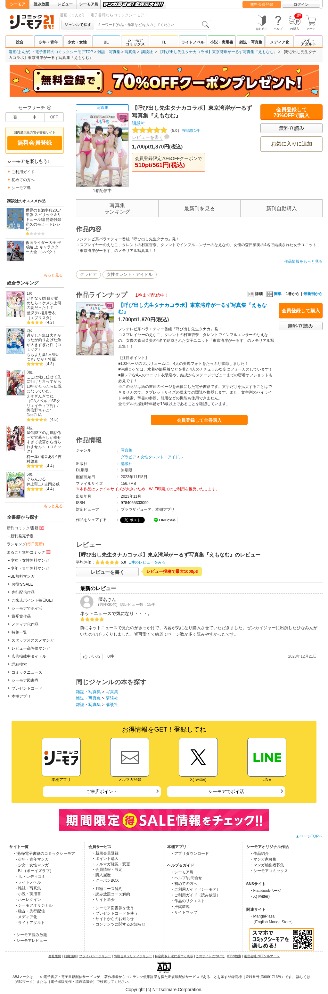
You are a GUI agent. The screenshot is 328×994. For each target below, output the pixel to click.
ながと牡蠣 (46, 359)
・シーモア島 (181, 872)
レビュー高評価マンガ (31, 648)
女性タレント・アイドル (129, 274)
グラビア (88, 274)
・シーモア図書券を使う (113, 908)
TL (164, 42)
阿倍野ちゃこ (38, 410)
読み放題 (41, 4)
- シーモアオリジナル (34, 905)
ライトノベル (192, 42)
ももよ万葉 (36, 354)
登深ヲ (32, 313)
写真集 (130, 52)
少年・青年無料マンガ (30, 568)
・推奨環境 (180, 906)
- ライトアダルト (30, 922)
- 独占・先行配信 (30, 911)
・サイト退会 (103, 899)
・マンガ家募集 (263, 859)
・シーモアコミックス (269, 871)
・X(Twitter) (260, 896)
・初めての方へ (183, 883)
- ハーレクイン (28, 899)
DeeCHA (34, 415)
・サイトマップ (183, 912)
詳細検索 (19, 664)
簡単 (274, 294)
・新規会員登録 (105, 853)
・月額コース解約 (107, 888)
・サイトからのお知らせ (113, 919)
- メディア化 (26, 917)
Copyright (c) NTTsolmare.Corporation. (164, 989)
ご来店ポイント (102, 791)
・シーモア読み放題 (29, 935)
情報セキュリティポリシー (133, 956)
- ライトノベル (28, 882)
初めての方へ (23, 180)
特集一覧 (19, 632)
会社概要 (54, 956)
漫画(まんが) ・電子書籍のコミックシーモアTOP (51, 52)
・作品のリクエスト (187, 901)
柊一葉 (32, 456)
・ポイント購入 (105, 858)
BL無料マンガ (23, 576)
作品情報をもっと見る (303, 261)
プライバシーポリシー (95, 956)
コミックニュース (27, 672)
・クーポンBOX (105, 880)
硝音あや (48, 456)
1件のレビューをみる (147, 562)
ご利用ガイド (23, 172)
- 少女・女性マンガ (32, 865)
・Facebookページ (266, 890)
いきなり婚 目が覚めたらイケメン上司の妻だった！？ (44, 303)
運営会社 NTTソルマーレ (262, 956)
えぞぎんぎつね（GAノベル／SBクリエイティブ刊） (43, 401)
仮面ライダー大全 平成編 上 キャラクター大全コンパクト (43, 247)
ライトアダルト (308, 42)
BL (106, 42)
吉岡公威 (52, 484)
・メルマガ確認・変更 (111, 864)
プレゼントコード (27, 688)
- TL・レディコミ (30, 876)
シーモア (17, 4)
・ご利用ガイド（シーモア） (195, 889)
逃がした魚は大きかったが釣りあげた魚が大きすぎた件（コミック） (44, 342)
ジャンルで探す (77, 24)
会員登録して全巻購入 (199, 420)
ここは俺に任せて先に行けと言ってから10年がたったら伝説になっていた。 (44, 384)
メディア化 (279, 42)
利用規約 (70, 956)
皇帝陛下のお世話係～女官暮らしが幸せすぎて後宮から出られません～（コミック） (44, 442)
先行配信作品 (23, 592)
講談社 (147, 52)
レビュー (65, 4)
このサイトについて (210, 956)
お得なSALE (22, 584)
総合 (19, 42)
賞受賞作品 (21, 616)
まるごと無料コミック (29, 552)
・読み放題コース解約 (111, 894)
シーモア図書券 (25, 680)
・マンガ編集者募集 (267, 865)
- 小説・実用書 (28, 894)
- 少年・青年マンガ (32, 859)
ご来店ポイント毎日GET (33, 600)
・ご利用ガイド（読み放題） (195, 895)
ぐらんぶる (36, 479)
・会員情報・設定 (107, 869)
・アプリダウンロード (189, 853)
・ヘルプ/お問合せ (186, 878)
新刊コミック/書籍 (26, 527)
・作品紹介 (259, 853)
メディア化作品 (25, 624)
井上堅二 (34, 484)
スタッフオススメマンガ (33, 640)
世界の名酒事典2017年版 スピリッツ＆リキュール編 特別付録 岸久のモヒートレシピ (43, 219)
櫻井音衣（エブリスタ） (41, 315)
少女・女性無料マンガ (30, 560)
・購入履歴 (101, 875)
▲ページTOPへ (309, 836)
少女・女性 (77, 42)
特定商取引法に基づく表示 (174, 956)
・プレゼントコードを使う (115, 913)
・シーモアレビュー (29, 940)
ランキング (25, 544)
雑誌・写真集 (250, 42)
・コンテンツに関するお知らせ (118, 924)
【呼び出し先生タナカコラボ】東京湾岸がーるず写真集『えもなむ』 (217, 52)
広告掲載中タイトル (29, 656)
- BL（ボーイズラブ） (34, 871)
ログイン (301, 4)
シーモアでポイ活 (27, 608)
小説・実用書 (221, 42)
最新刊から (313, 294)
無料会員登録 (261, 4)
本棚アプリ (21, 696)
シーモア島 (88, 4)
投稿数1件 (166, 130)
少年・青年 (48, 42)
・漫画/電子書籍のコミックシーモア (43, 853)
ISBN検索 (234, 956)
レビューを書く (147, 137)
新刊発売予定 (22, 536)
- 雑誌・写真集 (28, 888)
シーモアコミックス (135, 42)
